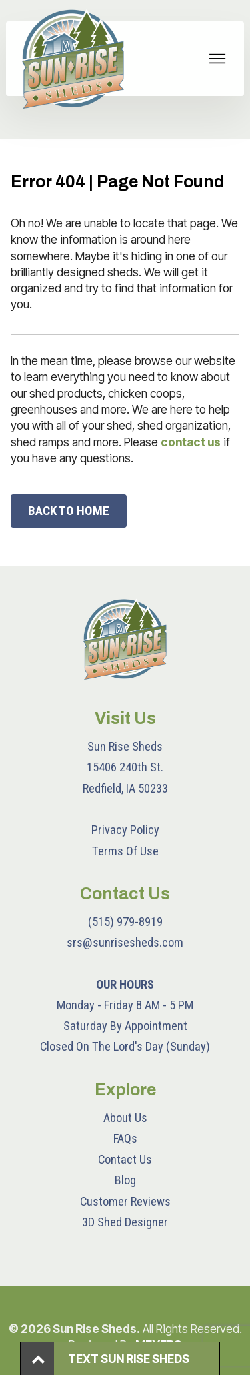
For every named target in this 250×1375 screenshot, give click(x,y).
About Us (125, 1118)
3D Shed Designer (125, 1222)
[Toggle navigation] (217, 58)
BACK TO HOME (68, 510)
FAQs (125, 1138)
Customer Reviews (125, 1201)
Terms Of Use (125, 851)
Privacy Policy (125, 830)
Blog (125, 1180)
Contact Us (125, 1159)
